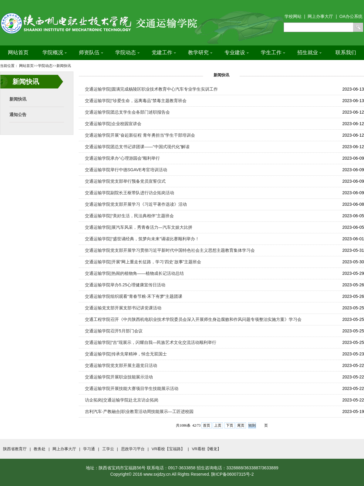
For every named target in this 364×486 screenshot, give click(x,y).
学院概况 (54, 52)
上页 (217, 425)
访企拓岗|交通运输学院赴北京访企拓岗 (121, 400)
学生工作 (273, 52)
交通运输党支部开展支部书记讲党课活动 (123, 307)
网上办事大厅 (64, 449)
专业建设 (236, 52)
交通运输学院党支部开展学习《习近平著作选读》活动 (136, 204)
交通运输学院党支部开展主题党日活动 (121, 365)
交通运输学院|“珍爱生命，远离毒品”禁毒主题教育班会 (136, 100)
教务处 (40, 449)
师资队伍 (91, 52)
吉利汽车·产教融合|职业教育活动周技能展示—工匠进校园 (139, 411)
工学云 (108, 449)
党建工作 (164, 52)
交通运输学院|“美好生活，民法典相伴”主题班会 (129, 215)
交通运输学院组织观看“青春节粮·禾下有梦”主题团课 (133, 296)
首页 (206, 425)
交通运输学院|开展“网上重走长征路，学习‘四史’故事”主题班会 (143, 261)
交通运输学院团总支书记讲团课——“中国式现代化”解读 (137, 146)
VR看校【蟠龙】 (206, 449)
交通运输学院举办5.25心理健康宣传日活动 (125, 284)
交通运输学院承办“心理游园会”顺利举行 (122, 158)
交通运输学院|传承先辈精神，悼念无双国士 (126, 353)
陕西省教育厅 (15, 449)
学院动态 (127, 52)
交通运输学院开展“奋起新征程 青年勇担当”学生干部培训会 (140, 135)
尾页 (240, 425)
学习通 (89, 449)
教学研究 (200, 52)
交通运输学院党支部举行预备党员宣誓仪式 (125, 181)
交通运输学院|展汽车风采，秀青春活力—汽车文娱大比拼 (138, 227)
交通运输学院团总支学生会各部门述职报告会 (127, 112)
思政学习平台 (133, 449)
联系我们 (345, 52)
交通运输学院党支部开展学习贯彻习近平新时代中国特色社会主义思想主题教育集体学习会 (170, 250)
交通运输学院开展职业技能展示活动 (119, 376)
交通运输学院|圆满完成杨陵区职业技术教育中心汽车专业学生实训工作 (151, 89)
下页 (229, 425)
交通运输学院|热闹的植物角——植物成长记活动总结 (134, 273)
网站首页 (18, 52)
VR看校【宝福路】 (168, 449)
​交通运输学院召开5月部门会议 (114, 330)
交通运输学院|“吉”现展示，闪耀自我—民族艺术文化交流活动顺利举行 (150, 342)
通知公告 (17, 114)
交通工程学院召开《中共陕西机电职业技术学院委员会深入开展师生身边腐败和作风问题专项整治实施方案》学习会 (193, 319)
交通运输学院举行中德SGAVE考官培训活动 (126, 169)
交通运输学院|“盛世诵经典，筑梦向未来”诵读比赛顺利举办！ (142, 238)
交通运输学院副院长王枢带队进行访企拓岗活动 (129, 192)
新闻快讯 (17, 99)
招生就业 (309, 52)
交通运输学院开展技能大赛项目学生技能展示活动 (131, 388)
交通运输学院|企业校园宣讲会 (113, 123)
